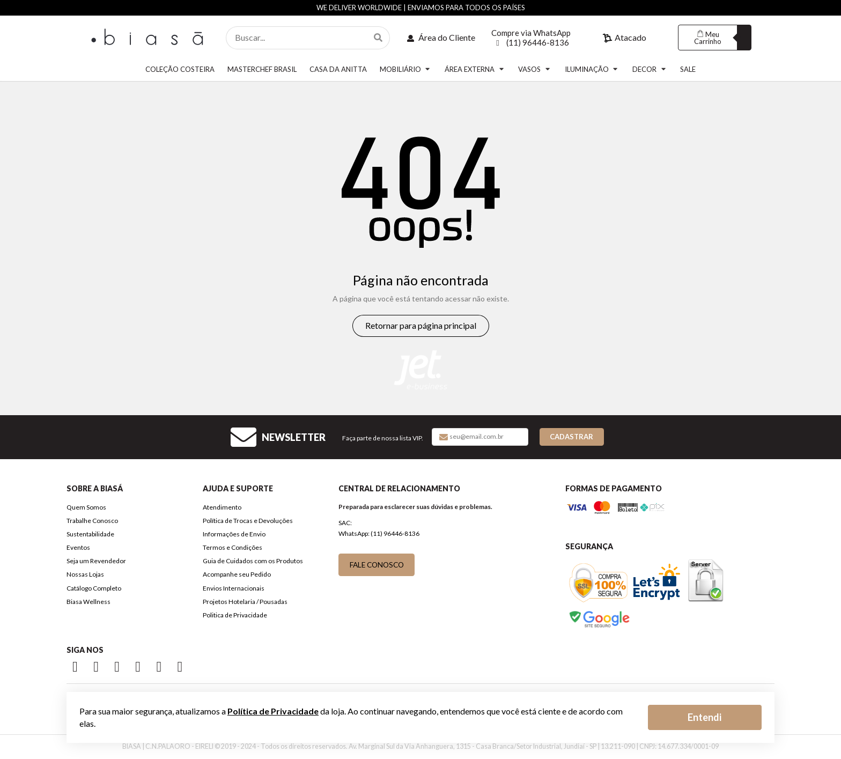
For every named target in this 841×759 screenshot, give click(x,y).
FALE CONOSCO (377, 564)
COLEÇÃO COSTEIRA (180, 69)
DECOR (649, 68)
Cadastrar (571, 436)
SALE (688, 69)
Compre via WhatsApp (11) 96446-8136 (531, 37)
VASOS (534, 68)
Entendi (704, 717)
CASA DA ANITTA (338, 69)
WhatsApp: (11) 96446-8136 (378, 533)
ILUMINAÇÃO (592, 68)
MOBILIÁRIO (406, 68)
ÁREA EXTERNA (475, 68)
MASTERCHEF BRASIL (262, 69)
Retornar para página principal (420, 325)
